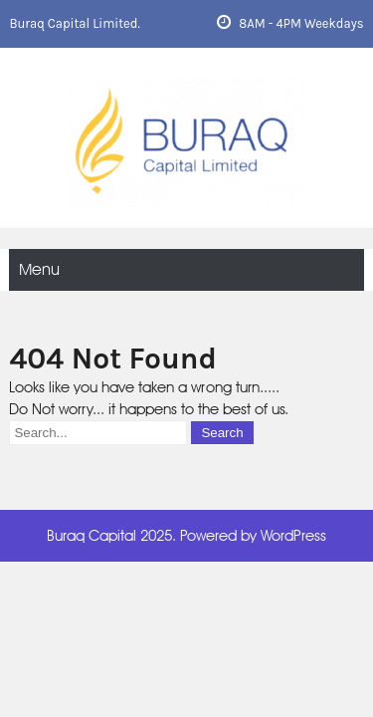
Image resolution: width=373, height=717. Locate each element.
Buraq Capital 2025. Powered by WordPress (186, 536)
